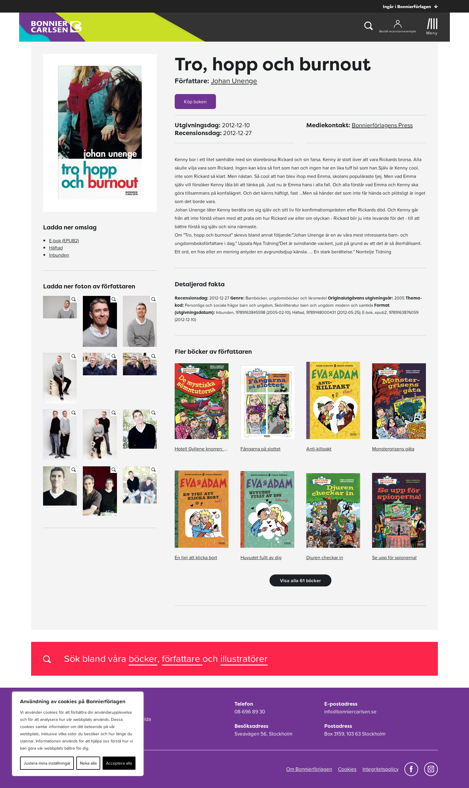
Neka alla (88, 763)
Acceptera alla (119, 763)
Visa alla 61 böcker (300, 580)
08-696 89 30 (249, 712)
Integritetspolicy (380, 769)
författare (182, 658)
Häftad (56, 247)
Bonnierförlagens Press (382, 125)
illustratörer (244, 658)
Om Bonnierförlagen (309, 769)
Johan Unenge (234, 81)
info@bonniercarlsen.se (350, 712)
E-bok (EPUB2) (64, 240)
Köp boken (195, 101)
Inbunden (59, 254)
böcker (143, 658)
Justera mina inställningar (47, 763)
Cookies (347, 769)
